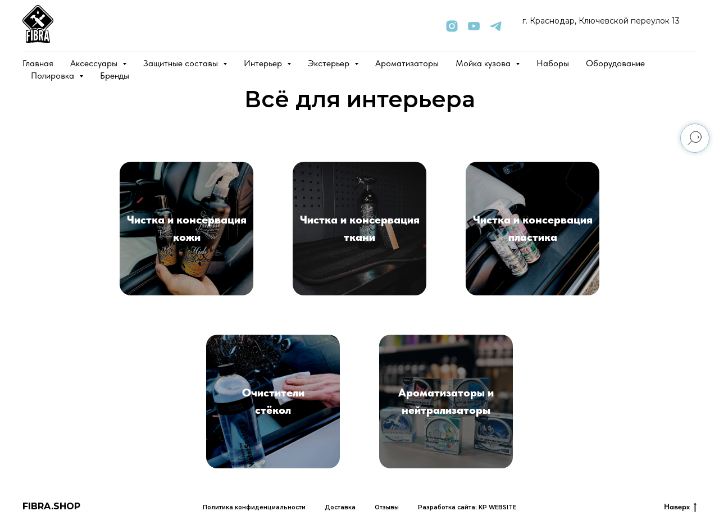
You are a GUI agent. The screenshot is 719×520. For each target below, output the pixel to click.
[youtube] (474, 26)
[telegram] (496, 26)
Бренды (114, 75)
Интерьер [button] (264, 63)
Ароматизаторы (407, 63)
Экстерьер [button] (330, 63)
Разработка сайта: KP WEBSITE (467, 507)
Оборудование (615, 63)
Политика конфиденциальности (254, 507)
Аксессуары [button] (95, 63)
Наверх (680, 507)
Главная (37, 63)
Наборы (552, 63)
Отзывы (387, 507)
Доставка (340, 507)
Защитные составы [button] (181, 63)
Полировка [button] (53, 75)
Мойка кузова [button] (484, 63)
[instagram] (452, 26)
